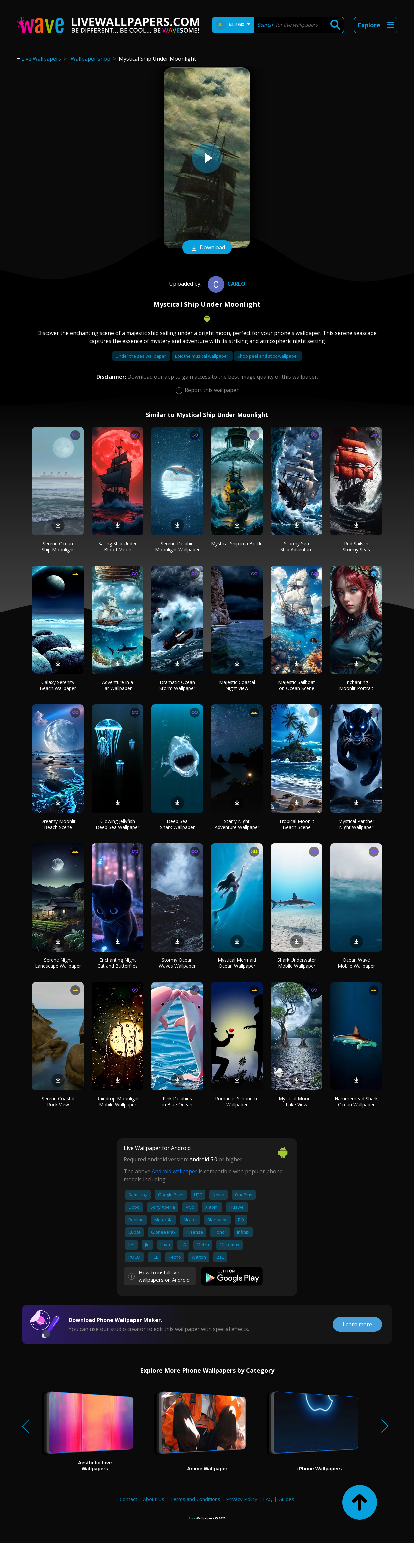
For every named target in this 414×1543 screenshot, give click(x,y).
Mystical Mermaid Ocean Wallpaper (237, 963)
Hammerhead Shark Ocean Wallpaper (356, 1101)
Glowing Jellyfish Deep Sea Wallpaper (117, 824)
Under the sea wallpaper (141, 356)
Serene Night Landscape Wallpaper (58, 963)
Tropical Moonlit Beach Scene (296, 824)
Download (207, 248)
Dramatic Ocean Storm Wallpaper (177, 685)
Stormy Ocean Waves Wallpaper (177, 963)
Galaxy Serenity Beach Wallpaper (58, 685)
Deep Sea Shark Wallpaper (177, 824)
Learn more (357, 1324)
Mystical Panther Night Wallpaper (356, 824)
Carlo (225, 283)
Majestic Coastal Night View (237, 685)
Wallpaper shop (90, 58)
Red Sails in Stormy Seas (356, 546)
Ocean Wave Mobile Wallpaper (356, 963)
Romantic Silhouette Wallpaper (237, 1101)
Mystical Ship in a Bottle (237, 543)
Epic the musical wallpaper (202, 356)
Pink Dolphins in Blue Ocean (177, 1101)
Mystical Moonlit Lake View (296, 1101)
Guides (286, 1499)
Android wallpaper (174, 1171)
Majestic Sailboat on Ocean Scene (296, 685)
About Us (153, 1499)
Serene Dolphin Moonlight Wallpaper (177, 546)
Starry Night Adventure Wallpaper (237, 824)
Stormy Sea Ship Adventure (296, 546)
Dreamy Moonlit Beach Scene (58, 824)
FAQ (268, 1499)
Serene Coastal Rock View (58, 1101)
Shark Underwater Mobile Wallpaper (296, 963)
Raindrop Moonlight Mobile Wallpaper (117, 1101)
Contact (128, 1499)
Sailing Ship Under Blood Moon (117, 546)
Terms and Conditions (195, 1499)
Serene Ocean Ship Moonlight (58, 546)
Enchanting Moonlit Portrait (356, 685)
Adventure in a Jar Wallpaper (117, 685)
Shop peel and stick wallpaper (267, 356)
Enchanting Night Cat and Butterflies (117, 963)
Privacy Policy (241, 1499)
